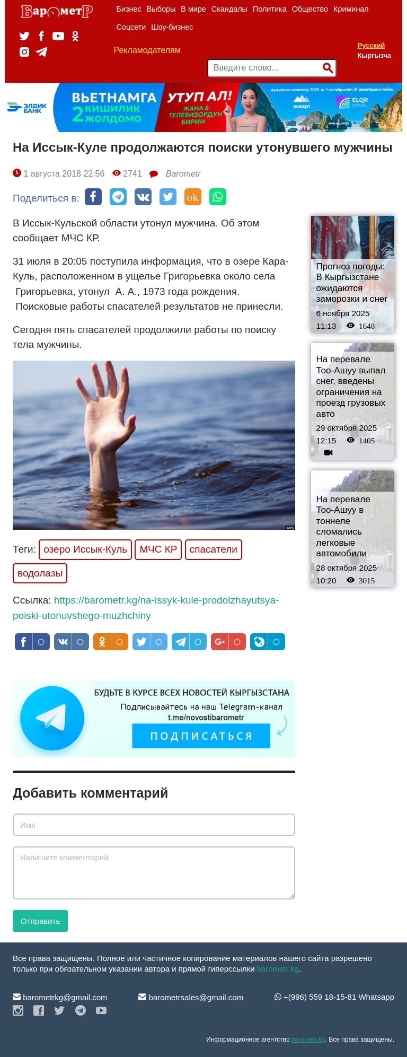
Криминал (351, 9)
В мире (193, 9)
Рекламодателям (147, 50)
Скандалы (229, 9)
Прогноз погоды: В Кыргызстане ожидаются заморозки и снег (352, 282)
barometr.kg (278, 968)
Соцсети (131, 27)
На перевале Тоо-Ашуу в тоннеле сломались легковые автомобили (343, 526)
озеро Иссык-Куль (85, 549)
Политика (270, 9)
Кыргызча (374, 55)
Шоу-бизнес (172, 27)
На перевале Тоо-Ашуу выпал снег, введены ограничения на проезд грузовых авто (351, 386)
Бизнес (129, 9)
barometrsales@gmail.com (190, 997)
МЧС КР (158, 549)
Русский (371, 45)
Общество (310, 9)
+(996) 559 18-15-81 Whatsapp (334, 996)
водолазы (40, 573)
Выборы (161, 9)
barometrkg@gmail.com (60, 997)
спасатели (213, 549)
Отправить (40, 920)
